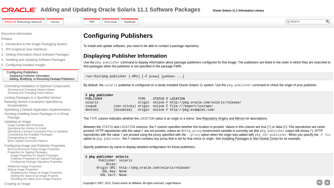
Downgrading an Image (22, 137)
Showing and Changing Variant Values (31, 89)
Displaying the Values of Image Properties (36, 172)
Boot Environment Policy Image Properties (34, 149)
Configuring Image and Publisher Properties (34, 146)
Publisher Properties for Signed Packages (36, 158)
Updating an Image (17, 122)
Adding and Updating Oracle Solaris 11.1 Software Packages (121, 10)
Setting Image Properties (23, 169)
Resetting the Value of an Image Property (36, 178)
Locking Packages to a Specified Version (32, 97)
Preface (6, 39)
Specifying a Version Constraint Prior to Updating (38, 131)
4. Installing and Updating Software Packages (33, 60)
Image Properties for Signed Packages (34, 155)
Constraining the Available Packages (30, 134)
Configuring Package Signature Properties (37, 161)
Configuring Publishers (22, 72)
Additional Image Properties (25, 166)
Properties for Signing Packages (27, 152)
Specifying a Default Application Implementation (37, 109)
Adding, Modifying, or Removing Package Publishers (42, 78)
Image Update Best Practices (26, 125)
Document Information (16, 34)
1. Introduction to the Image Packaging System (34, 44)
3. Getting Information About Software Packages (35, 54)
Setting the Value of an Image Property (34, 175)
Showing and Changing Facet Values (30, 92)
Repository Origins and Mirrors (223, 118)
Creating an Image (17, 184)
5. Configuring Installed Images (23, 65)
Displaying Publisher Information (30, 75)
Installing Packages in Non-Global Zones (250, 138)
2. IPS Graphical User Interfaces (24, 49)
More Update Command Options (27, 140)
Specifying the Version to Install (27, 128)
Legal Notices (173, 183)
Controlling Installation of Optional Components (37, 86)
